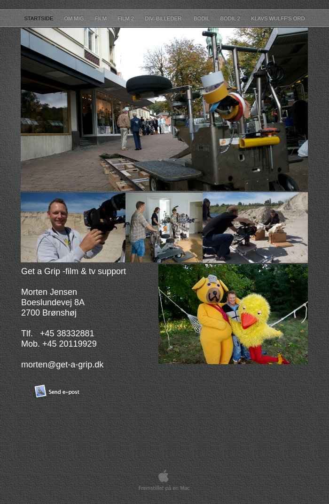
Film (102, 18)
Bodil (202, 18)
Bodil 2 (231, 18)
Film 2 (126, 18)
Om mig (74, 18)
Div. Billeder (164, 18)
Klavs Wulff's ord (278, 18)
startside (39, 18)
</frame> (194, 401)
